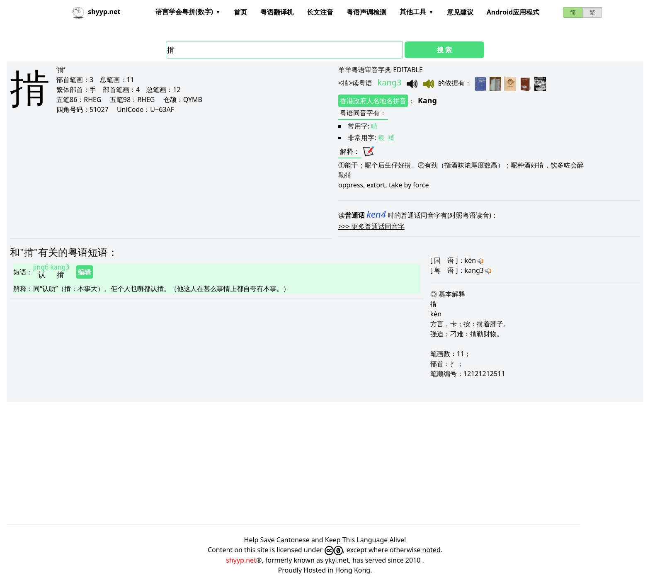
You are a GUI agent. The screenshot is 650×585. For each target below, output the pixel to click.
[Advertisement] (142, 176)
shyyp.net (241, 560)
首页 (240, 12)
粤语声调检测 (366, 12)
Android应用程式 (513, 12)
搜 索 (444, 49)
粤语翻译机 (276, 12)
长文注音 (320, 12)
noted (431, 549)
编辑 (84, 272)
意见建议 (460, 12)
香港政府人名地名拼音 (373, 100)
